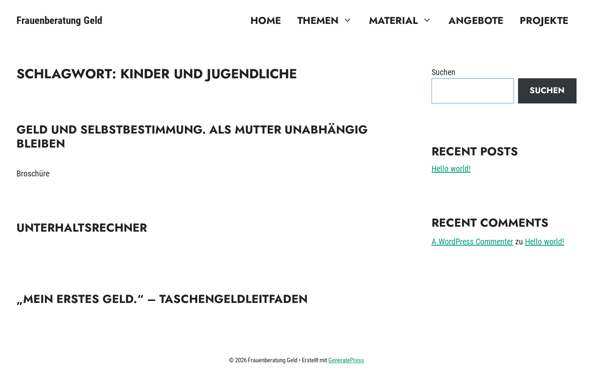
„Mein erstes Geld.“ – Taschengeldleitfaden (162, 299)
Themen (329, 20)
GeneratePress (346, 360)
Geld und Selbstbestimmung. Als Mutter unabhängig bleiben (192, 136)
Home (265, 20)
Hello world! (451, 169)
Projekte (544, 20)
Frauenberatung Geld (59, 20)
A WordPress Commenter (472, 241)
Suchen (443, 72)
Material (404, 20)
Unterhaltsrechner (81, 227)
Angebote (475, 20)
